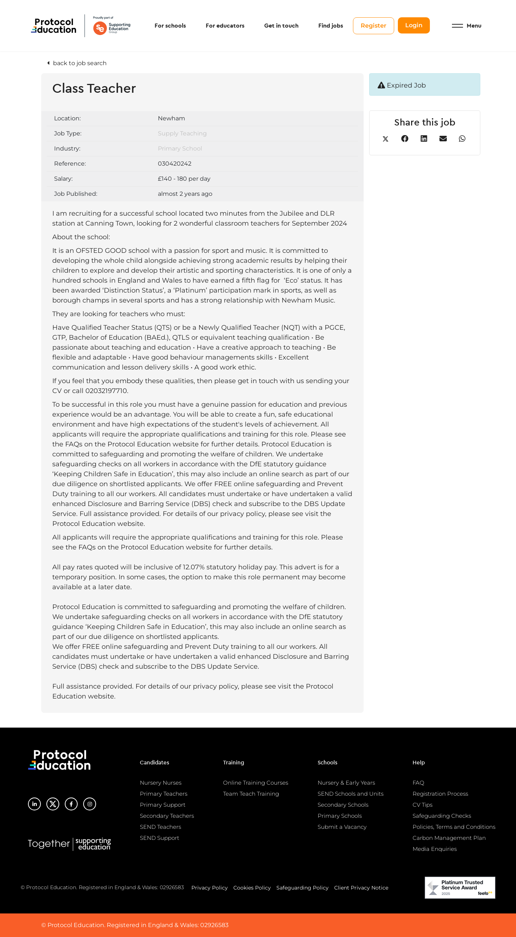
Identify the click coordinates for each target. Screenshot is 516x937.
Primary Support (162, 804)
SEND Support (159, 837)
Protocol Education (80, 25)
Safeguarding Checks (442, 815)
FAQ (418, 782)
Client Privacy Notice (361, 887)
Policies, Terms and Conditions (454, 826)
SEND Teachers (160, 826)
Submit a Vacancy (342, 826)
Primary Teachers (163, 793)
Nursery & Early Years (346, 782)
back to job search (80, 63)
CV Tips (422, 804)
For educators (225, 25)
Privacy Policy (209, 887)
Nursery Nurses (160, 782)
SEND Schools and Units (351, 793)
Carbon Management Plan (449, 837)
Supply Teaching (182, 133)
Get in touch (281, 25)
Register (373, 25)
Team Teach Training (251, 793)
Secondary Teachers (167, 815)
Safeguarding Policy (302, 887)
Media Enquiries (435, 848)
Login (414, 25)
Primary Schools (340, 815)
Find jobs (330, 25)
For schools (170, 25)
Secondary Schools (343, 804)
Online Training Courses (255, 782)
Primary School (180, 148)
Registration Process (440, 793)
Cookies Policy (252, 887)
